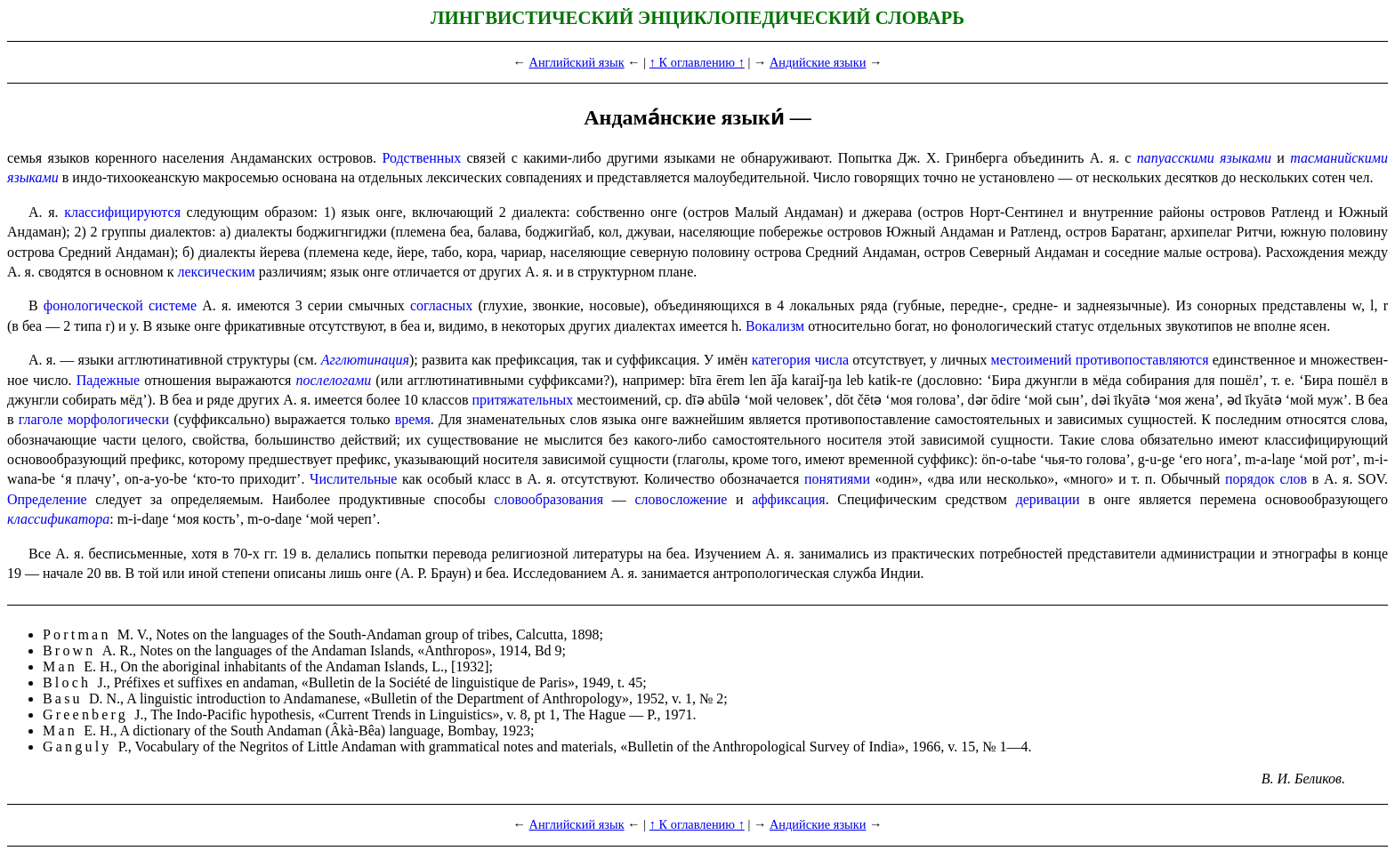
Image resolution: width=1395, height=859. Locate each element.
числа (831, 359)
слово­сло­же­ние (681, 499)
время (413, 419)
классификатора (58, 518)
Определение (47, 499)
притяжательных (523, 399)
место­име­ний (1031, 359)
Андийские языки (818, 62)
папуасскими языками (1204, 157)
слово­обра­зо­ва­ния (548, 499)
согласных (441, 305)
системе (173, 305)
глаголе (41, 419)
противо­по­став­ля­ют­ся (1142, 359)
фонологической (93, 305)
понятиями (837, 478)
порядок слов (1266, 478)
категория (781, 359)
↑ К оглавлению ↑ (697, 62)
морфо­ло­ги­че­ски (118, 419)
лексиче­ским (215, 271)
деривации (1048, 499)
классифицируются (122, 212)
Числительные (353, 478)
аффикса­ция (789, 499)
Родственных (421, 157)
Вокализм (775, 325)
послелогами (333, 380)
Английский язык (577, 62)
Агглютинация (365, 359)
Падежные (108, 380)
